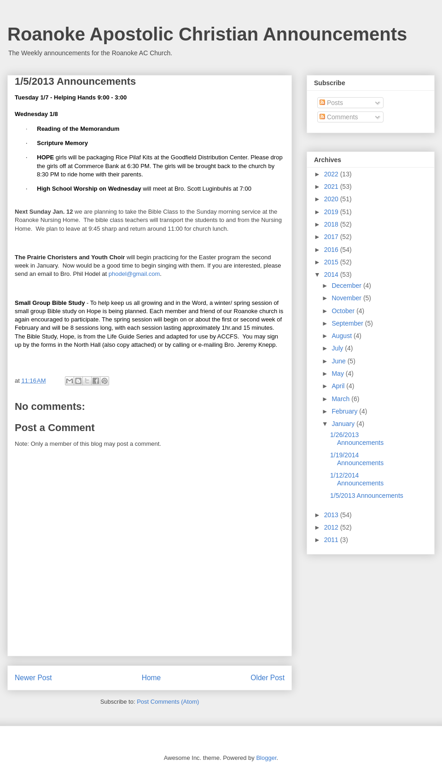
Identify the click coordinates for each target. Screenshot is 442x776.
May (338, 373)
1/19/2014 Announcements (357, 459)
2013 (332, 515)
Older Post (267, 678)
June (339, 361)
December (347, 285)
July (338, 348)
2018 (332, 224)
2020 (332, 199)
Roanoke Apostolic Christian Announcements (207, 34)
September (348, 323)
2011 (332, 539)
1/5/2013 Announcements (366, 495)
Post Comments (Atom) (168, 701)
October (344, 311)
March (341, 399)
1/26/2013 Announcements (357, 438)
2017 (332, 236)
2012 (332, 527)
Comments (339, 117)
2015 (332, 262)
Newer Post (33, 678)
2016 (332, 249)
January (344, 423)
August (342, 335)
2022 (332, 174)
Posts (331, 102)
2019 (332, 212)
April (339, 386)
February (345, 411)
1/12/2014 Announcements (357, 479)
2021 (332, 186)
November (347, 298)
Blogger (266, 757)
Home (151, 678)
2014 (332, 274)
